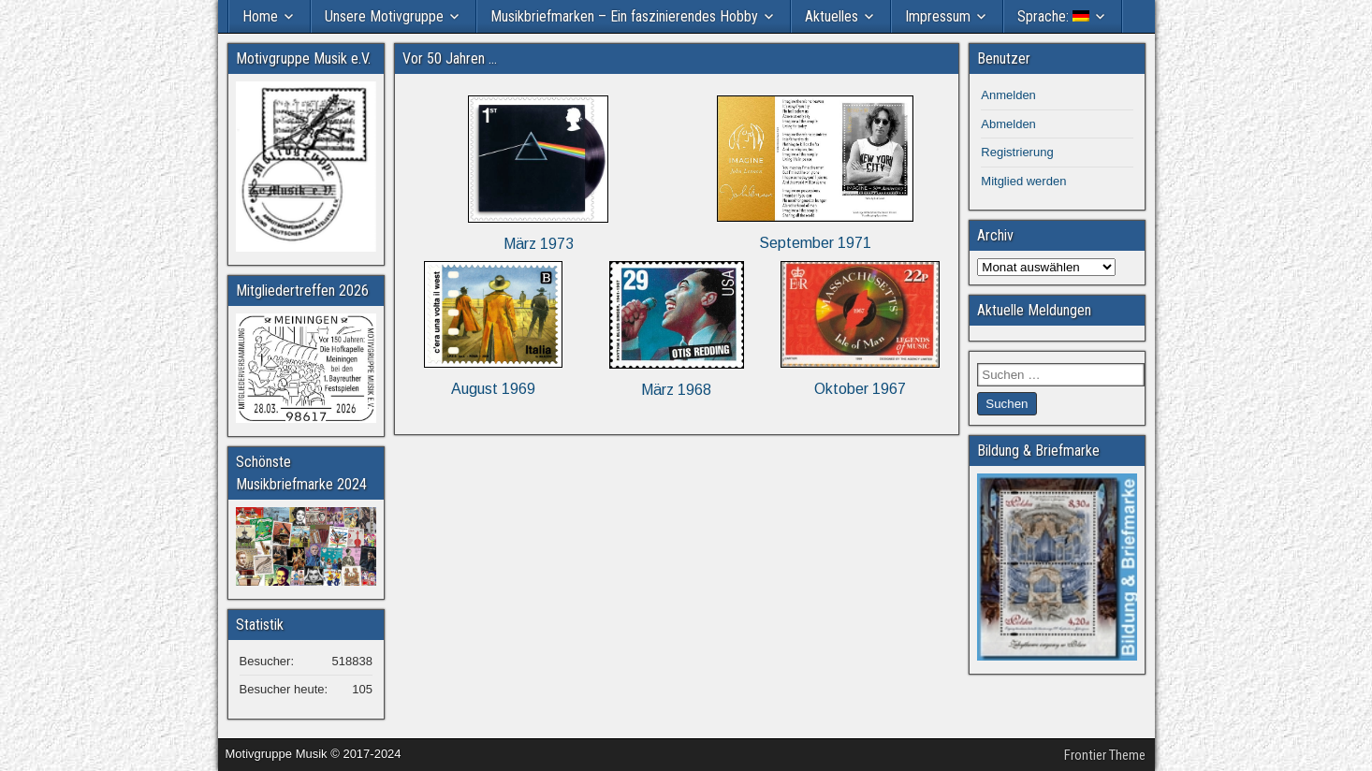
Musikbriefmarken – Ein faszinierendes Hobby (624, 16)
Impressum (938, 16)
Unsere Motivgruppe (384, 16)
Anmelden (1008, 95)
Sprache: (1053, 16)
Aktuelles (831, 16)
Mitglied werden (1023, 181)
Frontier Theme (1105, 755)
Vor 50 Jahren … (449, 58)
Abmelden (1008, 124)
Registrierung (1017, 152)
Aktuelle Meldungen (1034, 310)
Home (260, 16)
